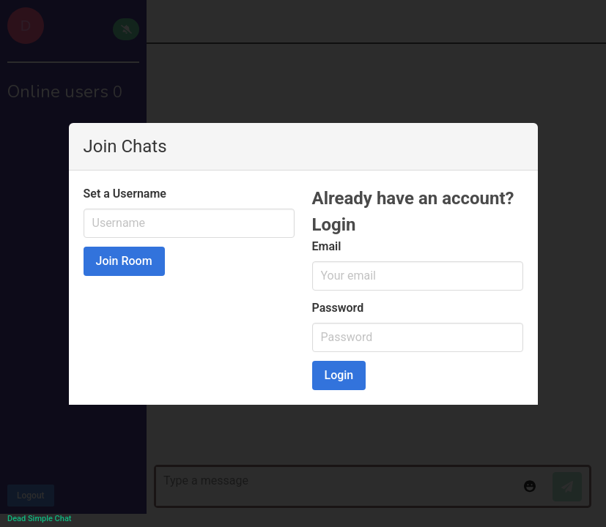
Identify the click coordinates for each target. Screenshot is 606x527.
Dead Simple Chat (39, 518)
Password (338, 308)
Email (326, 246)
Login (339, 375)
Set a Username (125, 194)
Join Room (124, 261)
